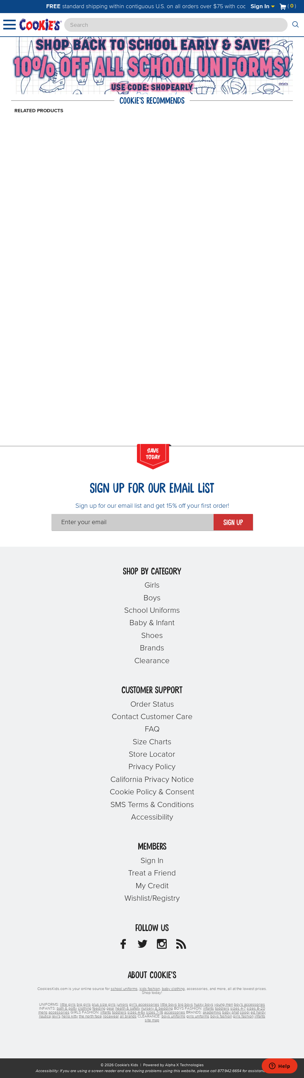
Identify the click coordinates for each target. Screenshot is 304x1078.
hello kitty (70, 1016)
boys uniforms (173, 1016)
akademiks (212, 1013)
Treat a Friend (152, 873)
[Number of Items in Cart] (288, 6)
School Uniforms (152, 610)
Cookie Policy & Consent (152, 792)
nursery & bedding (157, 1009)
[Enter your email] (132, 522)
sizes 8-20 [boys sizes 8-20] (256, 1009)
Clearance (152, 661)
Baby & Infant (152, 623)
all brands (128, 1016)
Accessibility (152, 817)
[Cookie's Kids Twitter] (142, 946)
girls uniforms (197, 1016)
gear (110, 1009)
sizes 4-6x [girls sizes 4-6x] (136, 1013)
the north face (90, 1016)
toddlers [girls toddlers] (119, 1013)
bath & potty (67, 1009)
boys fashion (221, 1016)
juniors (122, 1005)
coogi (245, 1013)
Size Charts (152, 742)
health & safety (127, 1009)
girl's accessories (144, 1005)
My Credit (152, 886)
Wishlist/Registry (152, 898)
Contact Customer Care (152, 717)
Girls (152, 585)
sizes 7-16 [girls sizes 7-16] (154, 1013)
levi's (56, 1016)
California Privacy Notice (152, 780)
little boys (168, 1005)
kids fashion (150, 989)
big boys (185, 1005)
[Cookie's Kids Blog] (181, 946)
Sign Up (233, 523)
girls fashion (243, 1016)
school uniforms (124, 989)
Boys (152, 598)
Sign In (263, 6)
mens (43, 1013)
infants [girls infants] (105, 1013)
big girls (84, 1005)
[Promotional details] (284, 84)
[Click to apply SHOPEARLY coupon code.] (152, 87)
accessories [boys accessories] (58, 1013)
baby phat (230, 1013)
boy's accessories (249, 1005)
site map (152, 1020)
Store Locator (152, 754)
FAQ (152, 729)
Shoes (152, 636)
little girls (68, 1005)
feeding (98, 1009)
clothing (84, 1009)
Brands (152, 648)
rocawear (111, 1016)
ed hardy (258, 1013)
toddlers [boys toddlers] (222, 1009)
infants (260, 1016)
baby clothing (173, 989)
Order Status (152, 704)
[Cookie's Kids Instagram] (162, 946)
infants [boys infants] (208, 1009)
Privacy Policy (152, 767)
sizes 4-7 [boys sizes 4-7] (238, 1009)
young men (223, 1005)
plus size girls (104, 1005)
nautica (45, 1016)
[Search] (176, 25)
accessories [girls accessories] (174, 1013)
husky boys (203, 1005)
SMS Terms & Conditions (152, 805)
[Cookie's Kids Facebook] (123, 946)
